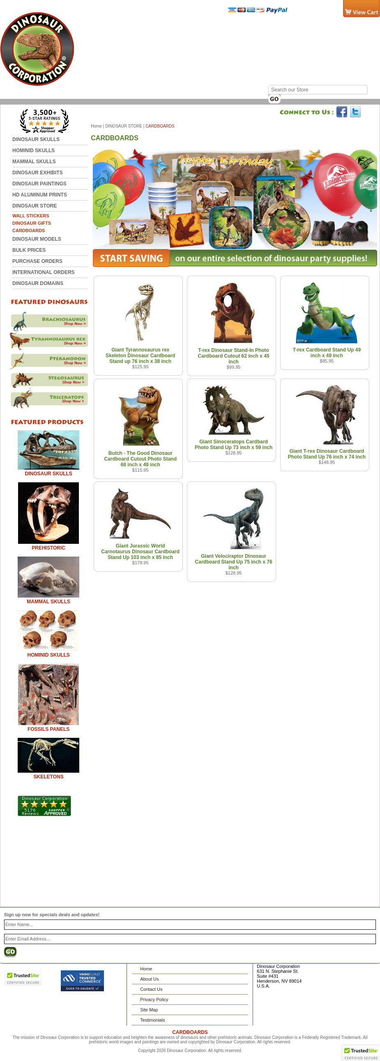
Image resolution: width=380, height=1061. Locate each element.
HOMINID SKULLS (33, 150)
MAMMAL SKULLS (34, 161)
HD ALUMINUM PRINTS (39, 195)
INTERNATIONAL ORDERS (43, 272)
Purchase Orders (37, 261)
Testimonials (152, 1020)
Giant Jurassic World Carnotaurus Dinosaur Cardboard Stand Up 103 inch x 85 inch (140, 551)
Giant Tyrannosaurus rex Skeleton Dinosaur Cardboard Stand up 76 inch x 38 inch (140, 355)
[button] (361, 1053)
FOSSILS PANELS (48, 729)
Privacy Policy (154, 999)
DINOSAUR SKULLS (36, 139)
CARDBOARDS (28, 230)
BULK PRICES (29, 250)
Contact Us (148, 28)
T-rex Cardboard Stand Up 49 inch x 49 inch (327, 352)
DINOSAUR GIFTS (31, 223)
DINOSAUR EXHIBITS (37, 173)
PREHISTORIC (48, 548)
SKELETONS (49, 777)
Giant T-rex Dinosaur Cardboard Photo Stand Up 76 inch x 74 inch (327, 454)
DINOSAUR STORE (34, 206)
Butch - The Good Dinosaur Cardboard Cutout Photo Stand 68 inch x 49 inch (140, 459)
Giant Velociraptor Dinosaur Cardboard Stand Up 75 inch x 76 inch (233, 561)
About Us (149, 979)
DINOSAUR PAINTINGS (39, 184)
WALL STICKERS (30, 215)
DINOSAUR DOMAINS (37, 283)
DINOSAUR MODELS (36, 239)
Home (114, 28)
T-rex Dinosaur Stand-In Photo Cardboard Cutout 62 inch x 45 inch (233, 356)
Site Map (149, 1009)
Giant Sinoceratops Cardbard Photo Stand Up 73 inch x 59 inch (233, 444)
